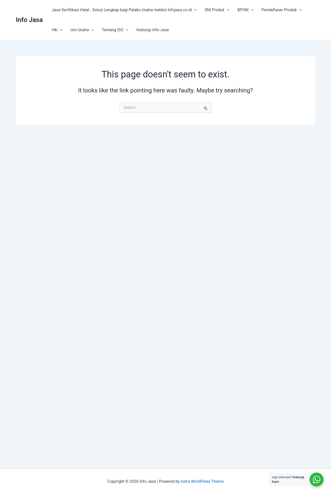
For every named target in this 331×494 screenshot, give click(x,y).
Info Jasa (29, 19)
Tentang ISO (115, 30)
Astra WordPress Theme (202, 481)
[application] (194, 10)
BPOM (245, 10)
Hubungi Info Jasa (152, 29)
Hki (57, 30)
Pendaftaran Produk (281, 10)
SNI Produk (217, 10)
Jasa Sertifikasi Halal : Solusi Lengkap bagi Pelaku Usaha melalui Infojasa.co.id (124, 10)
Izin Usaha (82, 30)
